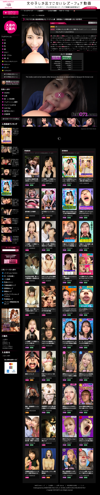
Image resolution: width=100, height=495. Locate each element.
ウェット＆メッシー (10, 61)
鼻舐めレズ (8, 291)
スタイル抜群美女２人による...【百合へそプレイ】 (69, 180)
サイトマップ (6, 345)
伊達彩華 (7, 114)
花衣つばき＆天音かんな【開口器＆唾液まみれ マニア (15, 132)
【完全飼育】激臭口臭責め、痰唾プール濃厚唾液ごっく (15, 151)
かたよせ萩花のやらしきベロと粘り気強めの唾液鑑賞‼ (69, 343)
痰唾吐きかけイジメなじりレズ (15, 211)
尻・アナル (8, 55)
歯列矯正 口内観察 (30, 211)
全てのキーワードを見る (11, 119)
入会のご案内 (6, 355)
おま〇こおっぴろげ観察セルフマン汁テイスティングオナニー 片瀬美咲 (49, 278)
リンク (82, 485)
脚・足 (6, 58)
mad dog (7, 108)
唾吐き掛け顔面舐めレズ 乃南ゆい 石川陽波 (15, 221)
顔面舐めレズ (8, 288)
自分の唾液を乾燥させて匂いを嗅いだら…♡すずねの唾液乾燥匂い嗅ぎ (86, 408)
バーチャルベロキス (10, 273)
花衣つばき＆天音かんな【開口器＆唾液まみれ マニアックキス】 (86, 180)
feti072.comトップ (40, 485)
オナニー (7, 64)
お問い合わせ (60, 485)
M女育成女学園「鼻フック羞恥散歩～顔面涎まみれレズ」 (32, 278)
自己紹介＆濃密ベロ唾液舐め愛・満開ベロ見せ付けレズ (15, 202)
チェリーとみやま (10, 105)
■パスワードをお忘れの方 (10, 17)
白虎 (5, 96)
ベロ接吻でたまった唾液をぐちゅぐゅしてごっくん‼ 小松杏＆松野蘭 (86, 278)
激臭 (65, 29)
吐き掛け (70, 29)
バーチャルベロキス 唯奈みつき (15, 229)
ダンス (6, 67)
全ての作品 (10, 74)
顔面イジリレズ (29, 374)
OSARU (7, 93)
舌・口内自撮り (9, 276)
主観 (62, 29)
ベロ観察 (7, 279)
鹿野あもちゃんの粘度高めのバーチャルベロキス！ (86, 375)
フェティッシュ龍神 (10, 102)
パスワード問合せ (8, 346)
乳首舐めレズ (8, 299)
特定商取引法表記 (8, 348)
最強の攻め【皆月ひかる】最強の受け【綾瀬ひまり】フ (15, 163)
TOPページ (25, 15)
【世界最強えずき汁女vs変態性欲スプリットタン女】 (15, 240)
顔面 (58, 29)
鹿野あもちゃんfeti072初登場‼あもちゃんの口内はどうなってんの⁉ (69, 408)
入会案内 (5, 339)
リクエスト (8, 70)
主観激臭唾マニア (10, 285)
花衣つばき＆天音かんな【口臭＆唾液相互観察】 (15, 184)
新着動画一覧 (6, 343)
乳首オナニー (8, 282)
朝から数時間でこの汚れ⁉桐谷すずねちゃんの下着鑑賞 (69, 473)
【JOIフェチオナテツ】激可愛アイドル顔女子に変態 (15, 173)
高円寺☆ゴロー (9, 111)
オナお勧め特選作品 (66, 32)
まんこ (6, 52)
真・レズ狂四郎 (9, 99)
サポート (5, 341)
